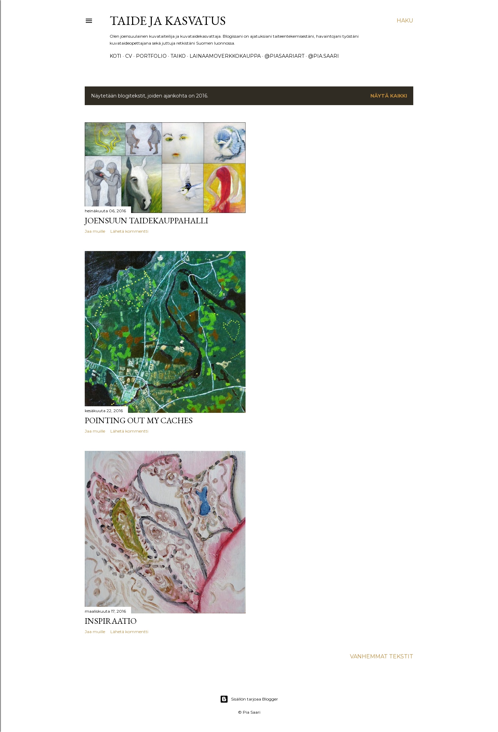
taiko (178, 56)
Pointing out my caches (139, 420)
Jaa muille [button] (95, 231)
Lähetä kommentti (129, 231)
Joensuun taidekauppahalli (146, 220)
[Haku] (405, 20)
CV (128, 56)
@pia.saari (323, 56)
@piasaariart (284, 56)
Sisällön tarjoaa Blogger (249, 699)
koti (115, 56)
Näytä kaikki (388, 96)
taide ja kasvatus (168, 20)
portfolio (151, 56)
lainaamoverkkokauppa (225, 56)
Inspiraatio (111, 620)
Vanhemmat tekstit (381, 656)
